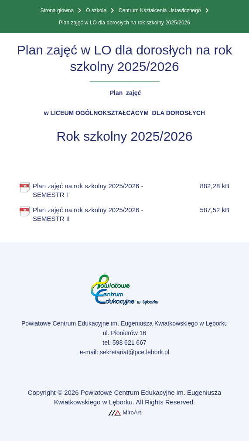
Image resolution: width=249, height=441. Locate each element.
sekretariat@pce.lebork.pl (134, 352)
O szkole (96, 10)
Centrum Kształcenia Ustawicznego (160, 10)
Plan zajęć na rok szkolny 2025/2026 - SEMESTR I (98, 190)
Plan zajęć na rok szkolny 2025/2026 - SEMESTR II (98, 214)
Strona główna (57, 10)
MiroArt (124, 412)
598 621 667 (130, 342)
